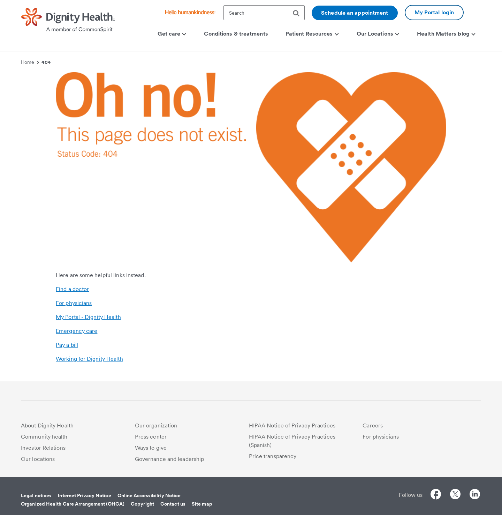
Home (30, 62)
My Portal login (434, 12)
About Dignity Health (47, 425)
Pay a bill (67, 345)
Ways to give (151, 448)
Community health (44, 436)
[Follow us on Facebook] (435, 495)
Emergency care (76, 331)
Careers (373, 425)
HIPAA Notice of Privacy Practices (292, 425)
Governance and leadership (169, 459)
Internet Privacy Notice (84, 495)
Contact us (172, 504)
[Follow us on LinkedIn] (475, 495)
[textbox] (264, 12)
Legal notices (36, 495)
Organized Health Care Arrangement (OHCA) (72, 504)
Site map (202, 504)
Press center (151, 436)
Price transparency (273, 456)
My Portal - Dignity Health (88, 317)
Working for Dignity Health (89, 359)
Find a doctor (72, 289)
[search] (299, 13)
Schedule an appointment (354, 12)
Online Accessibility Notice (149, 495)
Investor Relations (43, 448)
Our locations (38, 459)
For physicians (74, 303)
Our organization (156, 425)
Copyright (142, 504)
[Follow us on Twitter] (455, 495)
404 (46, 62)
